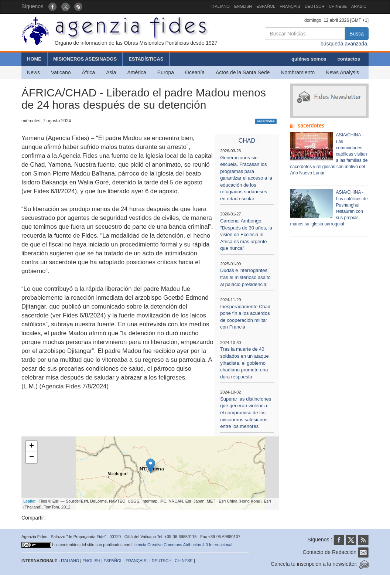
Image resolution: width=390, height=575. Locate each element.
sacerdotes (266, 121)
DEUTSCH (314, 6)
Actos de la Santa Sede (243, 72)
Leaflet (29, 501)
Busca (356, 34)
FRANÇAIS (290, 6)
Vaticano (61, 72)
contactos (349, 59)
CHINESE (338, 6)
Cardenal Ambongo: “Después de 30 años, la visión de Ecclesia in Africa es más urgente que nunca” (246, 234)
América (136, 72)
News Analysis (342, 72)
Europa (165, 72)
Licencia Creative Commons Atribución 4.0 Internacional (181, 544)
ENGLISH (243, 6)
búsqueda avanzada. (345, 44)
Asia (111, 72)
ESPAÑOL (265, 6)
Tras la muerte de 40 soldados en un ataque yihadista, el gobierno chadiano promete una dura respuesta (244, 362)
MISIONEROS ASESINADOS (85, 59)
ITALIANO (221, 6)
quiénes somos (308, 59)
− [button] (31, 457)
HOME (34, 59)
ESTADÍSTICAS (146, 59)
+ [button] (31, 446)
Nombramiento (298, 72)
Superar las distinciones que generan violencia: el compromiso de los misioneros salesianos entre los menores (245, 412)
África (88, 72)
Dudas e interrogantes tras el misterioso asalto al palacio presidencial (245, 277)
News (33, 72)
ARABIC (358, 6)
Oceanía (195, 72)
